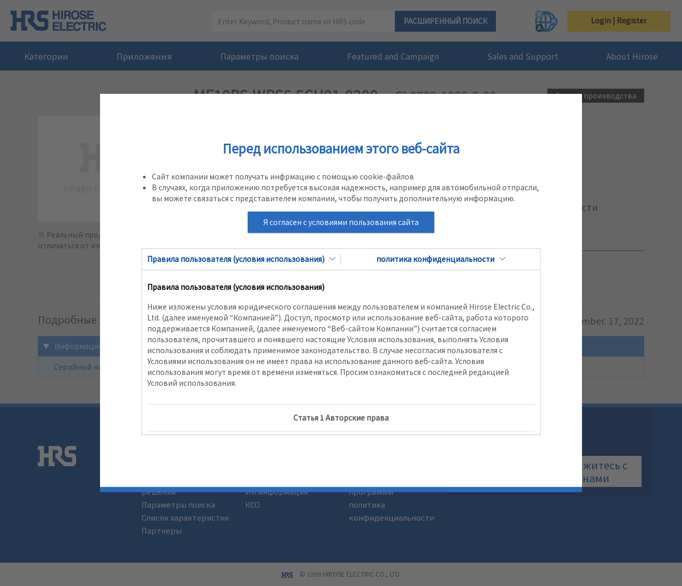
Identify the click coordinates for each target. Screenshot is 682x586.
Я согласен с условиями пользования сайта (341, 222)
